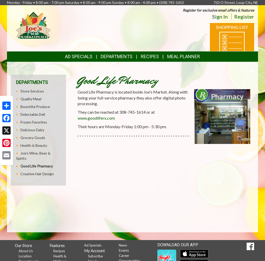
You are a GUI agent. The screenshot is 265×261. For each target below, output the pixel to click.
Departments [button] (116, 56)
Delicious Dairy (32, 130)
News (123, 245)
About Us (26, 251)
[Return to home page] (33, 24)
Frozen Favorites (33, 122)
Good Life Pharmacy (36, 166)
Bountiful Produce (35, 106)
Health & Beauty (33, 145)
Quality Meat (31, 99)
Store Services (32, 91)
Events (124, 250)
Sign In (220, 16)
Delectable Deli (32, 114)
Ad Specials (78, 56)
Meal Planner (183, 56)
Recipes (150, 56)
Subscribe (95, 256)
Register (244, 16)
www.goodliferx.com (96, 118)
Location (25, 256)
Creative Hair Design (37, 174)
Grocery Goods (32, 137)
